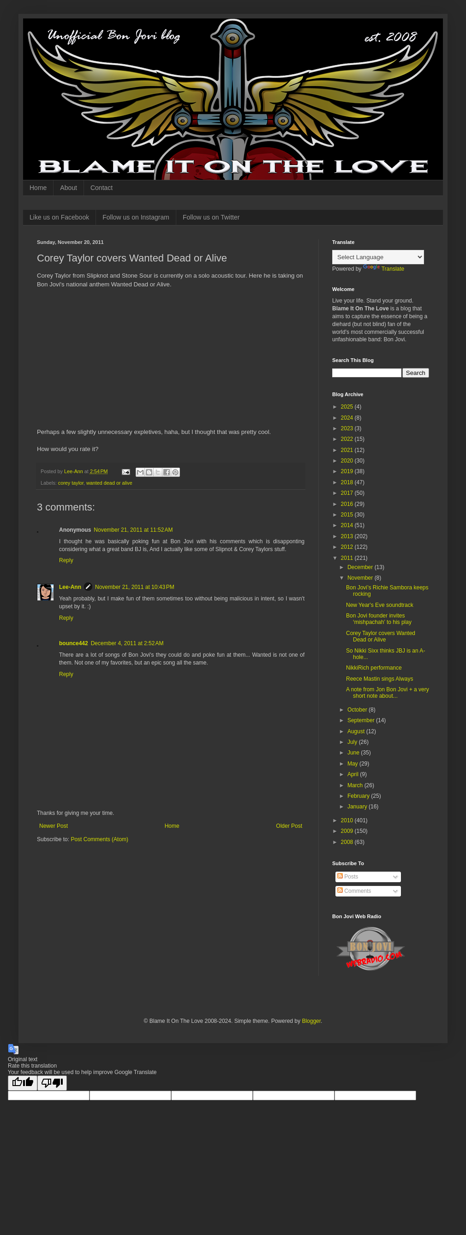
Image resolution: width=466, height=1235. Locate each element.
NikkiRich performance (374, 668)
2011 (348, 558)
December (361, 567)
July (353, 742)
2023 (348, 428)
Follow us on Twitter (211, 217)
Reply (66, 560)
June (354, 752)
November (361, 578)
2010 (348, 820)
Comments (354, 891)
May (353, 763)
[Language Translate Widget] (378, 257)
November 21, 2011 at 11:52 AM (133, 530)
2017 (348, 493)
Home (38, 187)
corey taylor (71, 483)
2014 (348, 525)
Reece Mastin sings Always (379, 679)
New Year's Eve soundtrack (379, 605)
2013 (348, 536)
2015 (348, 514)
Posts (347, 876)
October (358, 710)
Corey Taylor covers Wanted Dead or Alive (380, 636)
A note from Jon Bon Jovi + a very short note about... (387, 692)
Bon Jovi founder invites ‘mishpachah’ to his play (379, 618)
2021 (348, 450)
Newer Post (53, 826)
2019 (348, 471)
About (68, 187)
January (358, 806)
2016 (348, 504)
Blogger (311, 1021)
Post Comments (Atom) (99, 839)
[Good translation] (22, 1083)
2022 (348, 439)
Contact (101, 187)
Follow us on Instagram (135, 217)
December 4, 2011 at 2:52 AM (127, 643)
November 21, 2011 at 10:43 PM (134, 587)
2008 (348, 842)
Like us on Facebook (59, 217)
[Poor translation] (52, 1083)
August (356, 731)
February (359, 796)
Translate (384, 269)
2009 (348, 831)
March (355, 785)
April (353, 774)
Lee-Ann (70, 587)
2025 (348, 407)
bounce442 (73, 643)
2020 (348, 460)
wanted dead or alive (109, 483)
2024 (348, 418)
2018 (348, 482)
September (361, 720)
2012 (348, 547)
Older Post (289, 826)
